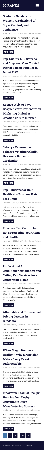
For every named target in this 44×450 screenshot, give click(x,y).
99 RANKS (11, 5)
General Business (35, 33)
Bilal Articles (22, 33)
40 (23, 435)
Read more (8, 52)
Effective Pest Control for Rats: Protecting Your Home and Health (21, 232)
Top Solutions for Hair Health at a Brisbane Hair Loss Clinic (20, 194)
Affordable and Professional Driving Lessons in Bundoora (22, 316)
